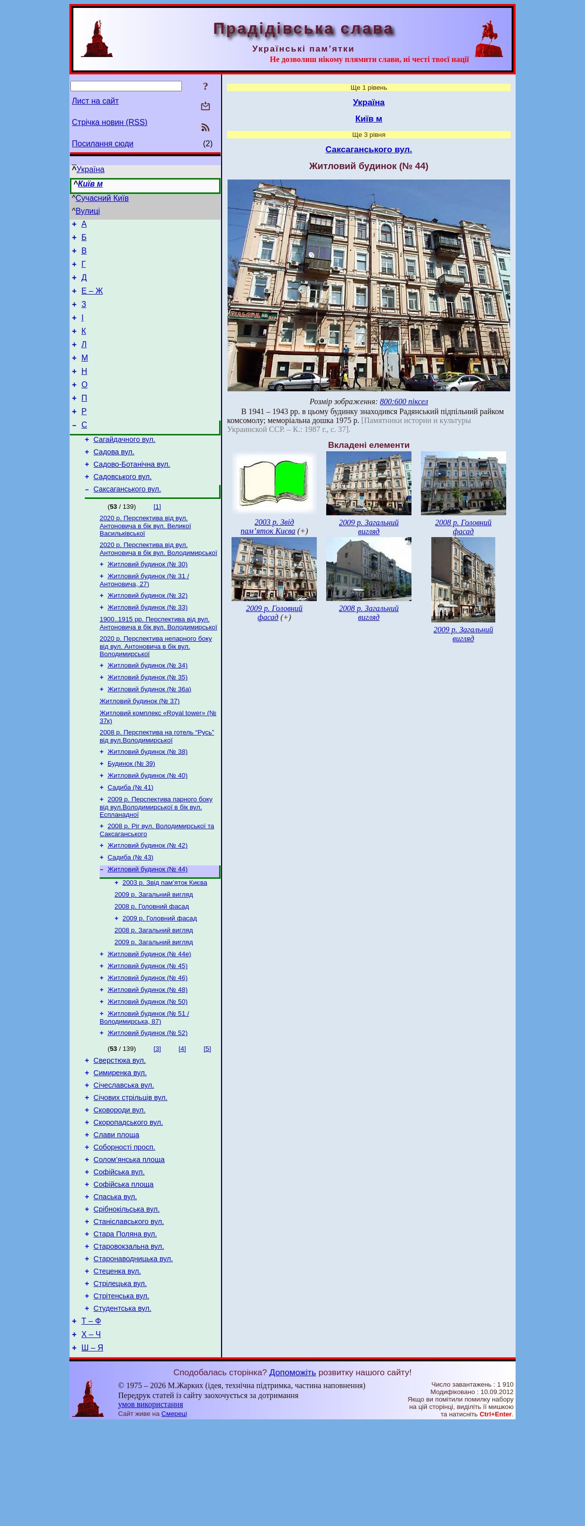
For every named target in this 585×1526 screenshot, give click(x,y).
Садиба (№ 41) (131, 836)
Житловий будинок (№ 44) (147, 923)
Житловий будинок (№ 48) (147, 1053)
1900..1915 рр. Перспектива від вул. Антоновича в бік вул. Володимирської (158, 661)
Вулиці (88, 211)
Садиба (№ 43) (131, 910)
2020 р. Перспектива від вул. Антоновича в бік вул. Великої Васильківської (145, 558)
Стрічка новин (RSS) (109, 122)
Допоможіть (292, 1475)
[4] (182, 1115)
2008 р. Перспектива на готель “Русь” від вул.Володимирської (157, 781)
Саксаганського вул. (127, 520)
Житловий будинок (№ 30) (147, 598)
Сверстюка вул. (120, 1129)
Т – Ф (91, 1420)
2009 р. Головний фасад (159, 976)
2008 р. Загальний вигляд (154, 989)
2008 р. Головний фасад (152, 963)
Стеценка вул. (117, 1365)
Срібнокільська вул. (127, 1295)
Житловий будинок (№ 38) (147, 797)
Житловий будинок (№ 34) (147, 705)
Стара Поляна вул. (125, 1323)
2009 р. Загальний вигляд (154, 950)
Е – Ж (92, 300)
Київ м (90, 184)
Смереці (174, 1516)
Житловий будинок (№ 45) (147, 1028)
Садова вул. (114, 479)
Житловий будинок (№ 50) (147, 1066)
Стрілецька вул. (120, 1379)
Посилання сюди (102, 143)
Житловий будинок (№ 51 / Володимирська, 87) (144, 1083)
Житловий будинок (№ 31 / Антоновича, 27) (144, 615)
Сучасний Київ (102, 198)
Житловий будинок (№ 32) (147, 631)
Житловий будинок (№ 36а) (149, 731)
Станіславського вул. (129, 1309)
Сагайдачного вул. (125, 465)
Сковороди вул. (120, 1184)
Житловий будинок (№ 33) (147, 644)
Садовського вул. (123, 506)
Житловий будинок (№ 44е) (149, 1015)
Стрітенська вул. (122, 1393)
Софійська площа (124, 1268)
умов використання (150, 1507)
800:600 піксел (404, 401)
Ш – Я (92, 1450)
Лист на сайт (95, 101)
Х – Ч (91, 1435)
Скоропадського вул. (128, 1198)
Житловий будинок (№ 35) (147, 718)
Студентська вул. (123, 1406)
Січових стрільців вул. (131, 1170)
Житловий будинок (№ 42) (147, 897)
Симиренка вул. (120, 1143)
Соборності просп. (125, 1226)
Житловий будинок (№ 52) (147, 1099)
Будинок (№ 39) (131, 810)
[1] (157, 538)
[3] (157, 1115)
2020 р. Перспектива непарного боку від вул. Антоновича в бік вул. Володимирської (156, 685)
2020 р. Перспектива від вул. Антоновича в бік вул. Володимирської (158, 582)
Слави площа (116, 1212)
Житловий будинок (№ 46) (147, 1040)
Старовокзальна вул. (129, 1337)
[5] (207, 1115)
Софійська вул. (119, 1254)
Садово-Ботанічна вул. (132, 492)
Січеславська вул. (124, 1156)
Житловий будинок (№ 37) (139, 744)
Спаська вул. (115, 1281)
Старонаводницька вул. (133, 1351)
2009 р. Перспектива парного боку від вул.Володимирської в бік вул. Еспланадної (156, 857)
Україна (90, 169)
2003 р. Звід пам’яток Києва (164, 937)
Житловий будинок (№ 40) (147, 823)
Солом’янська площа (129, 1240)
